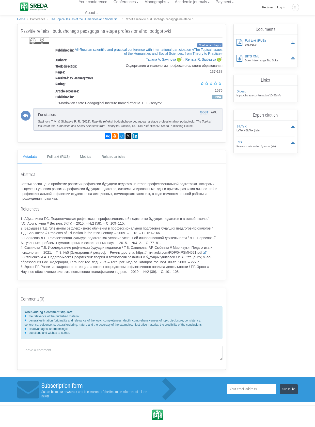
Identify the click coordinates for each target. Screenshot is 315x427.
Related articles (113, 157)
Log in (281, 7)
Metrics (85, 157)
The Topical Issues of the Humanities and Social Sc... (85, 19)
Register (267, 7)
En (296, 7)
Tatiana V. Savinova (161, 59)
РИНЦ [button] (217, 96)
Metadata (29, 157)
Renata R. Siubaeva (200, 59)
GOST (204, 112)
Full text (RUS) (58, 157)
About (90, 13)
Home (21, 19)
